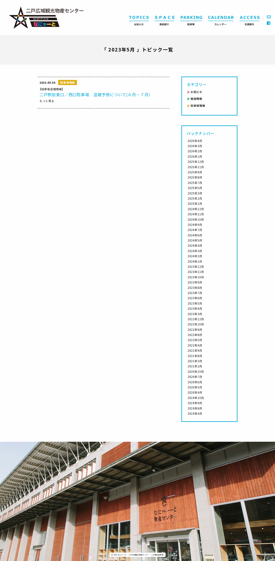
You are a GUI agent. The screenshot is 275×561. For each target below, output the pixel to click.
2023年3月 (195, 314)
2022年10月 (196, 324)
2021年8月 (195, 356)
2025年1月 (195, 204)
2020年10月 (196, 372)
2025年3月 (195, 193)
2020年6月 (195, 382)
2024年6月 (195, 235)
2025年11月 (196, 167)
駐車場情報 (198, 106)
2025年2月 (195, 198)
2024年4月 (195, 246)
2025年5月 (195, 188)
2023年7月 (195, 293)
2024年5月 (195, 240)
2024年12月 (196, 209)
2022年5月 (195, 340)
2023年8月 (195, 288)
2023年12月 (196, 267)
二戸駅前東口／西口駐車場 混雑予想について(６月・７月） (96, 94)
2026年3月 (195, 146)
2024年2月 (195, 256)
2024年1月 (195, 261)
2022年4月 (195, 345)
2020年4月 (195, 392)
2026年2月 (195, 151)
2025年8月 (195, 177)
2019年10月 (196, 398)
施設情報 (196, 99)
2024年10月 (196, 219)
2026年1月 (195, 156)
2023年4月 (195, 309)
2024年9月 (195, 225)
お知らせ (196, 92)
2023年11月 (196, 272)
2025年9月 (195, 172)
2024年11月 (196, 214)
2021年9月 (195, 350)
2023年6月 (195, 298)
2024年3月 (195, 251)
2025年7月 (195, 183)
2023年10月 (196, 277)
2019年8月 (195, 408)
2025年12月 (196, 162)
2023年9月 (195, 282)
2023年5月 (195, 303)
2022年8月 (195, 335)
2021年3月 (195, 361)
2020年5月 (195, 387)
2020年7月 (195, 377)
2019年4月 (195, 413)
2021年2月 (195, 366)
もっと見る (47, 101)
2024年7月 (195, 230)
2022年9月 (195, 330)
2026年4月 (195, 141)
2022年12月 (196, 319)
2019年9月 (195, 403)
